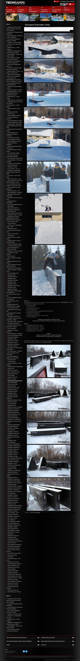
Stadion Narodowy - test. (14, 191)
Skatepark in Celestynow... (14, 409)
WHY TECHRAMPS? (38, 657)
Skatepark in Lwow (12, 463)
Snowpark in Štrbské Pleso (14, 445)
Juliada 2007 (11, 534)
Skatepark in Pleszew (13, 435)
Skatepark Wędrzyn (12, 276)
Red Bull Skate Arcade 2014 (15, 213)
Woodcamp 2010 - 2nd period (15, 321)
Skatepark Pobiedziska (13, 410)
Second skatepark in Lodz (14, 414)
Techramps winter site (13, 590)
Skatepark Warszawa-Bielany (15, 505)
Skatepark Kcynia (12, 287)
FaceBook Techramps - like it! (56, 1)
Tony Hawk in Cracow (13, 221)
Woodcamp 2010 (12, 359)
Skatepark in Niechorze (13, 535)
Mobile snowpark (12, 379)
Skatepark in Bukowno (13, 453)
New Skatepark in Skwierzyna (15, 541)
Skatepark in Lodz (12, 440)
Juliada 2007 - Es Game (13, 532)
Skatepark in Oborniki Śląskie (14, 488)
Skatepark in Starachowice (14, 465)
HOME (14, 657)
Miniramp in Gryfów (12, 555)
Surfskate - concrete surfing (14, 42)
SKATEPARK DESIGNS (30, 657)
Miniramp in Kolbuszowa (13, 498)
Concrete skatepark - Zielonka (15, 90)
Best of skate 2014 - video (14, 179)
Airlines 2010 (11, 368)
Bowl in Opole (11, 113)
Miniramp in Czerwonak (13, 562)
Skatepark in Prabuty (13, 495)
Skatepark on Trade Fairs (14, 516)
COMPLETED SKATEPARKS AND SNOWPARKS (50, 657)
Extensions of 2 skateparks (14, 419)
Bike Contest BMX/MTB (13, 323)
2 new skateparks (12, 403)
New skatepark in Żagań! (14, 153)
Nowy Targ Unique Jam (13, 523)
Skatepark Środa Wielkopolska (15, 366)
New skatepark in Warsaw (14, 139)
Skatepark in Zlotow (12, 477)
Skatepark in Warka (12, 451)
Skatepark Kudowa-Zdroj (14, 285)
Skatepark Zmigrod (12, 289)
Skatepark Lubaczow (13, 395)
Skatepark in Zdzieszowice (14, 509)
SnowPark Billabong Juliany (14, 507)
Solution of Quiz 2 (12, 542)
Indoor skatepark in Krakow (14, 115)
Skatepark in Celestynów (14, 479)
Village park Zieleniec (13, 511)
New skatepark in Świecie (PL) (15, 158)
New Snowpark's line (13, 528)
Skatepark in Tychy (12, 468)
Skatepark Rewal (12, 386)
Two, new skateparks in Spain (15, 335)
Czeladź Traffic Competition (14, 574)
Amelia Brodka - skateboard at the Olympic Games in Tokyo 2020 (14, 126)
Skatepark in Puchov (12, 342)
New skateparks (11, 442)
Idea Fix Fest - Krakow (13, 340)
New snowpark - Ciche (13, 512)
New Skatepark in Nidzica (14, 521)
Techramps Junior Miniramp (14, 163)
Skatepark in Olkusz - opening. (15, 215)
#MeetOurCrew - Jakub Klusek (15, 100)
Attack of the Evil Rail (13, 583)
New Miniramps (11, 520)
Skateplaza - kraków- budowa (15, 251)
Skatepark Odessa (12, 393)
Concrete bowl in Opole (13, 137)
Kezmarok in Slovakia (13, 456)
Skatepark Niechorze (13, 500)
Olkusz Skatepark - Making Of (15, 192)
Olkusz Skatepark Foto (13, 208)
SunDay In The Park (12, 377)
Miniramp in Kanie (12, 504)
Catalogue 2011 (12, 275)
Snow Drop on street (13, 585)
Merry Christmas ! (12, 223)
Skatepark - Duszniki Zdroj (14, 470)
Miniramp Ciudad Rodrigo (14, 424)
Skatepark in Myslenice (13, 428)
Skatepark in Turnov (12, 167)
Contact (72, 1)
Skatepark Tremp (12, 405)
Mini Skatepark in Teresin (14, 530)
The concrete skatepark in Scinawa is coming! (13, 611)
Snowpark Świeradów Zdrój (15, 380)
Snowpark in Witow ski (13, 449)
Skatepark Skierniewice (13, 412)
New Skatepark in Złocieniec (14, 544)
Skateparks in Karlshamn (13, 344)
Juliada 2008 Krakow (13, 472)
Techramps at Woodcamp (14, 546)
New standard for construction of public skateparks (14, 608)
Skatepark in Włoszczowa (14, 525)
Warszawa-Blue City (13, 373)
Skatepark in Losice (12, 228)
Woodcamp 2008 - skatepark (15, 486)
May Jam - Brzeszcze (13, 370)
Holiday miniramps (12, 484)
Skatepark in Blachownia (14, 316)
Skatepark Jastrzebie (13, 416)
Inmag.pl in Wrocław (13, 572)
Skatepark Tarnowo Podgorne (15, 407)
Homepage (63, 1)
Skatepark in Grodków (13, 570)
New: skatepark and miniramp (15, 458)
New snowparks (11, 569)
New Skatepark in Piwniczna (14, 563)
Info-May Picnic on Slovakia (14, 553)
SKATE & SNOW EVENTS (63, 657)
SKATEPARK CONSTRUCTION (21, 657)
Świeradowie (64, 302)
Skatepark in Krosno (12, 454)
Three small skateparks (13, 417)
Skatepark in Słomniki (13, 112)
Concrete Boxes (11, 361)
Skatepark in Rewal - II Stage (15, 578)
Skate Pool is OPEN (12, 497)
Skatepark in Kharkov (13, 527)
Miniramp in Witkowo (13, 514)
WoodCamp (11, 556)
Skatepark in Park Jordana (14, 481)
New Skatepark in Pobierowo (15, 581)
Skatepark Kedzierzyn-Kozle (14, 400)
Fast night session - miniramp (15, 351)
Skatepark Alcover (12, 284)
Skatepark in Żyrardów (13, 502)
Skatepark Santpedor (13, 426)
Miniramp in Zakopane (13, 337)
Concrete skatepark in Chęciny (15, 122)
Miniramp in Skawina (12, 346)
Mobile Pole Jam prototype (14, 268)
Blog (68, 1)
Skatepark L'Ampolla (13, 280)
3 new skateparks (12, 467)
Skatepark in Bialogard (13, 461)
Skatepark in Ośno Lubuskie (14, 482)
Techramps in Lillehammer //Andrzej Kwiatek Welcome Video (13, 172)
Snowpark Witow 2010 (13, 388)
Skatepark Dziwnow (12, 389)
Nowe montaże (11, 256)
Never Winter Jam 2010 (13, 372)
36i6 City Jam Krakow (13, 579)
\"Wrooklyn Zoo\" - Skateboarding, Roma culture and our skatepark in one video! (14, 79)
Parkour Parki (11, 235)
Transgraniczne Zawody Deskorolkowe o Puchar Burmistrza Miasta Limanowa (14, 218)
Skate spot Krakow (12, 402)
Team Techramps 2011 (13, 273)
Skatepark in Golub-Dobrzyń (14, 491)
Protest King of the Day (13, 567)
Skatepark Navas (12, 282)
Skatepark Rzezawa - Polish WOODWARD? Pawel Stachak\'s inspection (14, 93)
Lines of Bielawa (12, 328)
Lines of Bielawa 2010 (13, 308)
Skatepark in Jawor (12, 339)
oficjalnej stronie (47, 342)
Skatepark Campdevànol (14, 447)
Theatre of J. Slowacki (13, 233)
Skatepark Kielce (12, 278)
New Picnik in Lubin (12, 518)
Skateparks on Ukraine (13, 431)
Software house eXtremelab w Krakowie (71, 659)
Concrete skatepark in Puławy (15, 120)
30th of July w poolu (13, 384)
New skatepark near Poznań (14, 576)
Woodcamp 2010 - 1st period (15, 333)
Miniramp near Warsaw (13, 460)
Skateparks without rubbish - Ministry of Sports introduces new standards (14, 28)
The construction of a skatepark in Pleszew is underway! (12, 134)
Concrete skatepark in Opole (14, 244)
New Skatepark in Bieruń (14, 548)
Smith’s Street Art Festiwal (14, 592)
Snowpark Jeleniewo (13, 391)
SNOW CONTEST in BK (13, 565)
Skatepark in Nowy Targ (13, 433)
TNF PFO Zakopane (12, 382)
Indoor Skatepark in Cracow (14, 141)
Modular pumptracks (13, 165)
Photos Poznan (11, 430)
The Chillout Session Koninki (14, 245)
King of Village (11, 375)
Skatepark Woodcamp (13, 539)
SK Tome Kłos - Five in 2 (14, 168)
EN (72, 4)
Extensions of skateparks (14, 444)
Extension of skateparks (13, 489)
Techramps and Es (12, 537)
